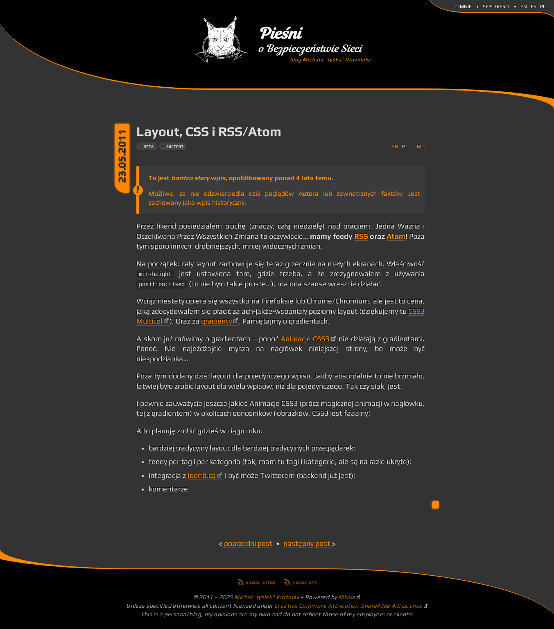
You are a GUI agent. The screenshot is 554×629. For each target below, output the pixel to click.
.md (420, 146)
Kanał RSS (304, 582)
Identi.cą (202, 475)
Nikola (346, 597)
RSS (361, 236)
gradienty (216, 321)
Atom (396, 236)
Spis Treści (496, 6)
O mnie (463, 6)
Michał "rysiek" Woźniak (266, 597)
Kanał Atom (260, 582)
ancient (174, 147)
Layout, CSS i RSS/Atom (208, 131)
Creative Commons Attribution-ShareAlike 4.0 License (348, 605)
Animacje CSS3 (304, 339)
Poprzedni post (248, 543)
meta (149, 147)
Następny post (306, 543)
